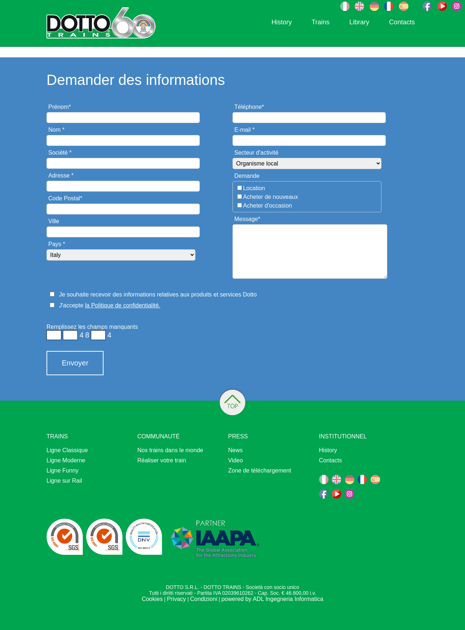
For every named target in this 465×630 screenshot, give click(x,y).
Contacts (402, 22)
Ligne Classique (67, 450)
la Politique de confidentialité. (122, 305)
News (235, 450)
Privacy (176, 599)
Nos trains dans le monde (170, 450)
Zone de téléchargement (259, 470)
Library (359, 22)
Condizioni (203, 599)
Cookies (152, 599)
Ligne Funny (62, 470)
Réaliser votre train (161, 460)
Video (235, 460)
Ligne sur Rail (64, 481)
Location (254, 188)
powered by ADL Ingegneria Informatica (272, 599)
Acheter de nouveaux (270, 197)
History (281, 22)
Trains (320, 22)
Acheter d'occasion (267, 205)
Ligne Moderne (65, 460)
